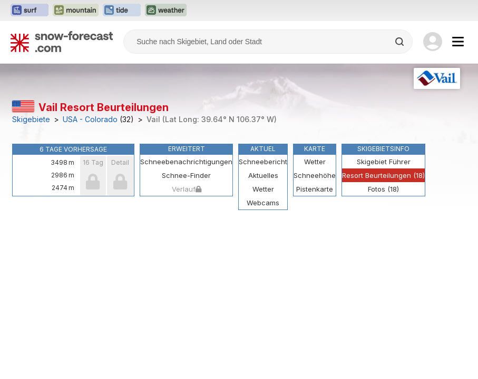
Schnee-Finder (186, 175)
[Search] (400, 41)
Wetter (315, 161)
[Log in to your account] (432, 41)
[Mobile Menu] (457, 41)
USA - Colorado (90, 119)
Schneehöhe (315, 175)
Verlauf (186, 189)
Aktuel (263, 149)
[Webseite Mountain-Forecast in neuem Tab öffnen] (76, 10)
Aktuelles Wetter (263, 182)
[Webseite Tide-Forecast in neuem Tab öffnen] (122, 10)
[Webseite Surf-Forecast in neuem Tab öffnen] (29, 10)
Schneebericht (263, 161)
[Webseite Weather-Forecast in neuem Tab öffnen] (166, 10)
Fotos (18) (383, 189)
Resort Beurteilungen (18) (383, 175)
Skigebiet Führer (384, 161)
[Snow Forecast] (62, 41)
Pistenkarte (314, 189)
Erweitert (186, 149)
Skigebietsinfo (383, 149)
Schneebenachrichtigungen (186, 161)
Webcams (263, 202)
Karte (314, 149)
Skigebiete (31, 119)
